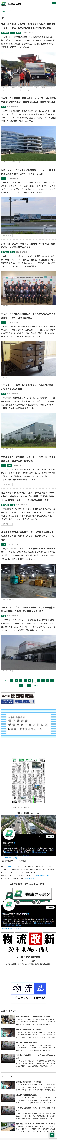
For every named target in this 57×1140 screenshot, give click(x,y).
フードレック (7, 671)
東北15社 (5, 306)
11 (21, 685)
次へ (34, 685)
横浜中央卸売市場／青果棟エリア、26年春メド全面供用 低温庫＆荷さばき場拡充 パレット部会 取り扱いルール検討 (28, 536)
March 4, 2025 (29, 878)
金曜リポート (7, 524)
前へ (6, 680)
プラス (5, 377)
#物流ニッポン (11, 867)
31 (28, 685)
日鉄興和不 (14, 162)
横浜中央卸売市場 (8, 599)
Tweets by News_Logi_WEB (11, 928)
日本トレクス (7, 235)
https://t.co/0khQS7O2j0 (41, 876)
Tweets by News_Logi (9, 858)
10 (52, 680)
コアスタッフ (7, 449)
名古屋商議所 (7, 484)
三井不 (5, 162)
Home (3, 11)
